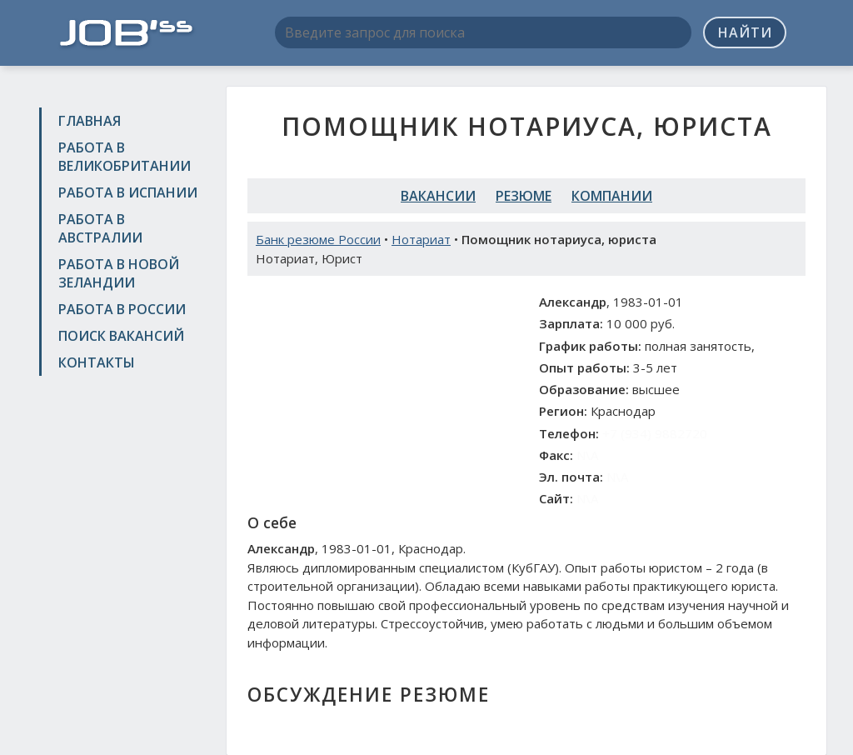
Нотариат (421, 239)
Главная (89, 121)
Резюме (523, 196)
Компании (611, 196)
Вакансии (438, 196)
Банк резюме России (318, 239)
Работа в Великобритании (124, 156)
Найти (745, 32)
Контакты (96, 362)
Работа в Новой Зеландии (118, 273)
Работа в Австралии (100, 228)
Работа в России (122, 309)
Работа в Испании (127, 192)
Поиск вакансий (121, 336)
